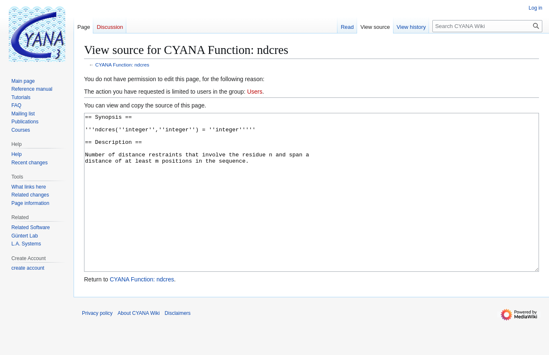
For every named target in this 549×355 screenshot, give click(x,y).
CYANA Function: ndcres (122, 64)
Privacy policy (97, 344)
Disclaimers (178, 344)
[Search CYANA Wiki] (487, 26)
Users (255, 91)
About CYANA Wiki (138, 344)
